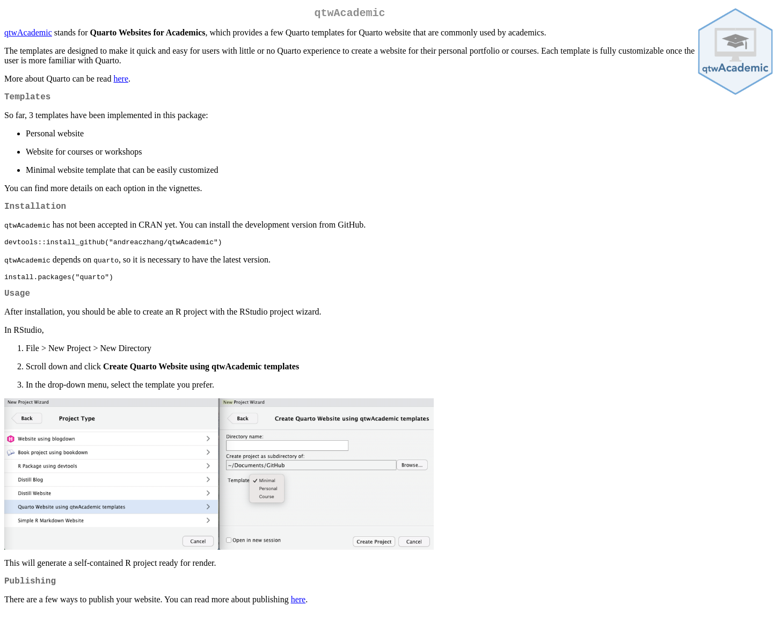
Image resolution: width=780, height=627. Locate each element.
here (120, 80)
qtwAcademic (28, 34)
